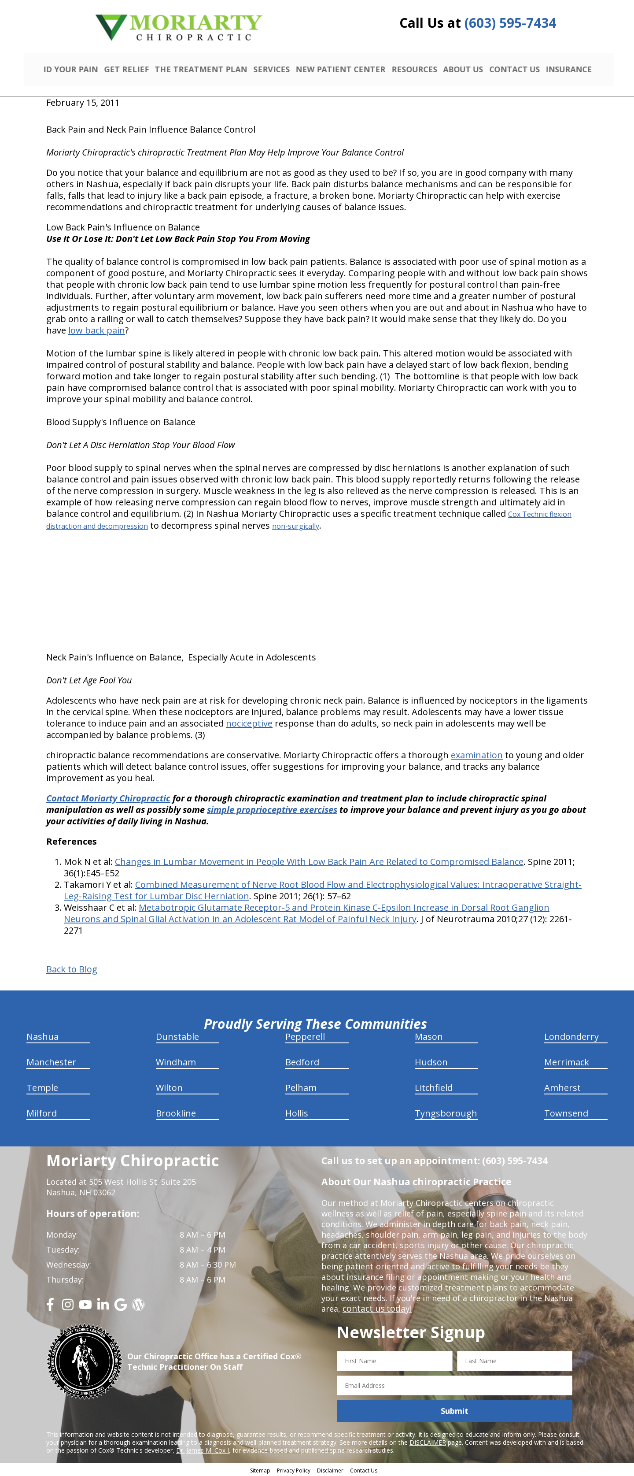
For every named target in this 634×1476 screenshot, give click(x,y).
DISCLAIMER (427, 1441)
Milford (41, 1112)
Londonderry (571, 1036)
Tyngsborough (446, 1112)
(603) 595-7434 (510, 23)
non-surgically (295, 525)
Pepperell (305, 1036)
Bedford (302, 1061)
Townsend (566, 1112)
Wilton (169, 1087)
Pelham (301, 1087)
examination (477, 754)
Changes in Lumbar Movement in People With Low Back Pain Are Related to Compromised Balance (319, 861)
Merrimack (566, 1061)
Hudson (431, 1061)
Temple (42, 1087)
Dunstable (177, 1036)
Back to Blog (71, 968)
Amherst (562, 1087)
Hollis (296, 1112)
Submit (454, 1409)
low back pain (96, 329)
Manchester (51, 1061)
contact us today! (375, 1307)
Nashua (42, 1036)
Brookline (176, 1112)
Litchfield (434, 1087)
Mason (429, 1036)
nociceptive (249, 722)
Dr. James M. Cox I (202, 1449)
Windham (176, 1061)
